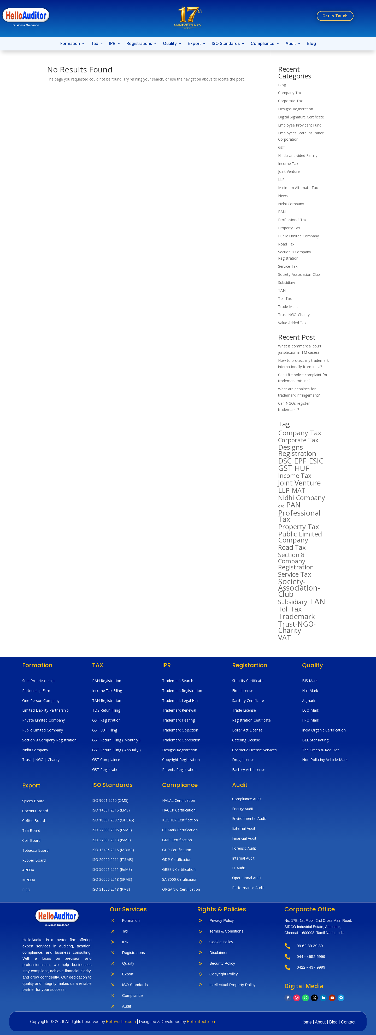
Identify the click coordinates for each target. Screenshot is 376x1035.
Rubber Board (34, 860)
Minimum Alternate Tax (298, 187)
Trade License (244, 710)
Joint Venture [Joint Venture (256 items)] (299, 483)
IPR (112, 44)
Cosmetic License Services (254, 749)
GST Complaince (106, 759)
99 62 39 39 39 (310, 945)
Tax (94, 44)
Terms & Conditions (226, 931)
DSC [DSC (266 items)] (285, 461)
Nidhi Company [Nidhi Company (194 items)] (301, 498)
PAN (282, 211)
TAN (282, 290)
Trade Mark (288, 306)
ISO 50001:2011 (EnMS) (112, 869)
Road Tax (286, 244)
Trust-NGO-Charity (294, 314)
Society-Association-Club (299, 274)
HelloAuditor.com (121, 1021)
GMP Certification (177, 839)
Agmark (308, 700)
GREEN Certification (179, 869)
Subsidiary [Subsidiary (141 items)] (292, 602)
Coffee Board (33, 820)
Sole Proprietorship (38, 680)
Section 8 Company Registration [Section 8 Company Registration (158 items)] (296, 561)
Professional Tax (292, 219)
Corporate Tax (290, 100)
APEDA (28, 869)
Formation (70, 44)
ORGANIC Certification (181, 889)
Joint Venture (289, 171)
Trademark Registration (182, 690)
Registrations (139, 44)
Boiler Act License (247, 730)
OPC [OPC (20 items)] (281, 506)
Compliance (262, 44)
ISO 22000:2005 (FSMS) (112, 829)
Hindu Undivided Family (297, 155)
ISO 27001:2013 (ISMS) (111, 839)
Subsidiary (286, 282)
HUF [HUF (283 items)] (302, 468)
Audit (290, 44)
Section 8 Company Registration (49, 739)
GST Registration (106, 720)
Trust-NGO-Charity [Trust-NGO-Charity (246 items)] (297, 627)
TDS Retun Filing (106, 710)
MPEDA (28, 879)
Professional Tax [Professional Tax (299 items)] (299, 516)
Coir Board (31, 840)
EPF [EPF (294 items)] (300, 461)
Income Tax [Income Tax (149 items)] (294, 476)
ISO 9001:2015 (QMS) (110, 800)
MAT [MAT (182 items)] (299, 490)
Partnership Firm (36, 690)
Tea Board (31, 830)
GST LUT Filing (104, 730)
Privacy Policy (221, 920)
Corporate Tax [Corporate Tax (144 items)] (298, 440)
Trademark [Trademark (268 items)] (296, 616)
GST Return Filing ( (108, 749)
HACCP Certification (179, 810)
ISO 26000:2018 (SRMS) (112, 879)
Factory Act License (248, 769)
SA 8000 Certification (179, 879)
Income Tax (288, 163)
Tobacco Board (35, 850)
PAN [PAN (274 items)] (293, 505)
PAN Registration (106, 680)
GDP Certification (176, 859)
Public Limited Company (298, 235)
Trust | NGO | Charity (41, 759)
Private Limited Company (43, 720)
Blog (311, 44)
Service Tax (287, 266)
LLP (281, 179)
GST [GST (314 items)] (285, 468)
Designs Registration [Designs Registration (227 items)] (297, 450)
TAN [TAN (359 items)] (317, 601)
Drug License (243, 759)
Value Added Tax (292, 322)
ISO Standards (226, 44)
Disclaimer (218, 952)
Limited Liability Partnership (45, 710)
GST (281, 147)
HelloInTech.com (201, 1021)
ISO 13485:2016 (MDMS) (113, 849)
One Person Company (41, 700)
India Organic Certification (324, 730)
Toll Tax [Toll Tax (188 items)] (290, 609)
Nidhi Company (291, 203)
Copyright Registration (181, 759)
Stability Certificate (248, 680)
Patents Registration (179, 769)
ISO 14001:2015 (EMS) (111, 810)
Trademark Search (177, 680)
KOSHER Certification (180, 819)
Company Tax (290, 92)
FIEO (26, 889)
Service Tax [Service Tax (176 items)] (294, 574)
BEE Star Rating (315, 739)
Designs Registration (295, 108)
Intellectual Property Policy (232, 984)
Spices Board (33, 800)
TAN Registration (106, 700)
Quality (170, 44)
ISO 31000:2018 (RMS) (111, 889)
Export (194, 44)
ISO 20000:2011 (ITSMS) (112, 859)
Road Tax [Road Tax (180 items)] (292, 547)
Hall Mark (310, 690)
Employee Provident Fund (299, 125)
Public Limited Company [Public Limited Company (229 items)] (300, 537)
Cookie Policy (221, 942)
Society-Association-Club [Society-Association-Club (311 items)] (299, 588)
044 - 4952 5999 (311, 956)
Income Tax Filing (107, 690)
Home (307, 1022)
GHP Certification (176, 849)
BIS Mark (310, 680)
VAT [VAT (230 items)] (284, 637)
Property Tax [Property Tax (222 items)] (298, 527)
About (321, 1022)
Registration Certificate (251, 720)
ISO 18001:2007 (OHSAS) (113, 819)
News (283, 195)
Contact (348, 1022)
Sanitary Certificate (248, 700)
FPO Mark (310, 720)
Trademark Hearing (178, 720)
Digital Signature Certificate (301, 117)
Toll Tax (285, 298)
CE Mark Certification (180, 829)
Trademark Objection (180, 730)
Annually (131, 749)
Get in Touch (335, 16)
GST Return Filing (107, 739)
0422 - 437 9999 (311, 967)
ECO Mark (310, 710)
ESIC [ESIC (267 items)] (316, 461)
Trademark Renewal (179, 710)
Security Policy (222, 963)
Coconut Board (35, 810)
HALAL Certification (178, 800)
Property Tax (289, 227)
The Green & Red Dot (320, 749)
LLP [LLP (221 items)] (284, 490)
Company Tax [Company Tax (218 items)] (299, 433)
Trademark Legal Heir (180, 700)
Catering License (246, 739)
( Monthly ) (131, 739)
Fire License (242, 690)
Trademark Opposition (181, 739)
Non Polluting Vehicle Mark (325, 759)
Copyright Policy (223, 974)
